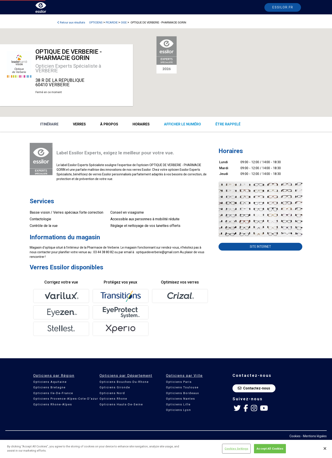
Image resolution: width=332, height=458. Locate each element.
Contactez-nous (254, 388)
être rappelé (227, 124)
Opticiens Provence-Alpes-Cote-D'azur (65, 398)
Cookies (295, 436)
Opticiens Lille (178, 404)
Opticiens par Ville (184, 376)
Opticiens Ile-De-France (53, 393)
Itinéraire (49, 124)
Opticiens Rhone (113, 398)
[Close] (325, 448)
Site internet (260, 246)
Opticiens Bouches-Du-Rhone (124, 381)
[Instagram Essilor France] (254, 408)
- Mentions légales (314, 436)
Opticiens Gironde (115, 387)
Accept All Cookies (269, 448)
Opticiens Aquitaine (50, 381)
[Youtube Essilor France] (264, 408)
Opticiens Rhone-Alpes (52, 404)
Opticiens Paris (179, 381)
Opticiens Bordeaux (182, 393)
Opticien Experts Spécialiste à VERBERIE (68, 68)
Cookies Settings (236, 448)
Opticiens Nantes (180, 398)
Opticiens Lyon (178, 410)
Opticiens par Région (53, 376)
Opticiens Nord (112, 393)
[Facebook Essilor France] (245, 408)
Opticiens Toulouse (182, 387)
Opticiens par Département (126, 376)
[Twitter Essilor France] (237, 408)
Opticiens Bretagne (49, 387)
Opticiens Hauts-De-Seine (121, 404)
